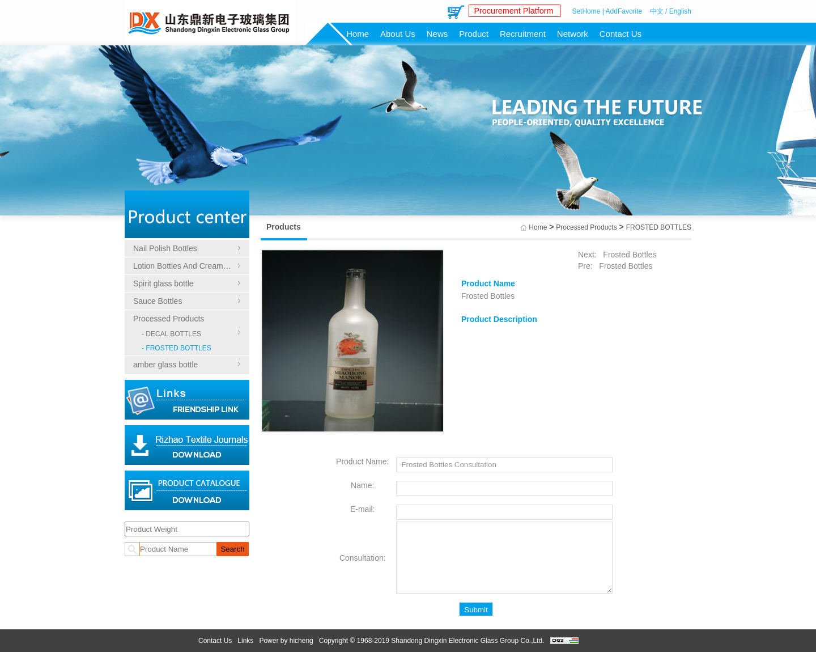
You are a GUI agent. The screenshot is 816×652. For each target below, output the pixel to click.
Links (245, 641)
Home (357, 34)
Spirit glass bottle (163, 283)
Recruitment (523, 34)
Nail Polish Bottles (165, 248)
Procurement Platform (512, 11)
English (680, 11)
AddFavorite (624, 11)
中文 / (659, 11)
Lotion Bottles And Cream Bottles (187, 265)
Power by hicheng (286, 641)
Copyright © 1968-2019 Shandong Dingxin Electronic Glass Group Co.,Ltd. (432, 641)
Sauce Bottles (157, 301)
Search (232, 549)
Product (473, 34)
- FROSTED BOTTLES (176, 348)
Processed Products (168, 318)
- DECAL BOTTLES (171, 334)
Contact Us (620, 34)
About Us (397, 34)
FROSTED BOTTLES (658, 227)
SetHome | (588, 11)
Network (572, 34)
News (437, 34)
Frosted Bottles (628, 254)
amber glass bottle (165, 364)
